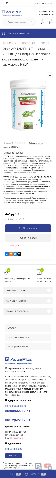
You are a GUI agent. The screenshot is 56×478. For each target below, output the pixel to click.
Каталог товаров (15, 33)
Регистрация (47, 3)
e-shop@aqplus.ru (15, 405)
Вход (37, 3)
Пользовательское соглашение (17, 463)
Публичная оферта (11, 467)
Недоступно (12, 245)
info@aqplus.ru (13, 448)
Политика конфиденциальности (18, 465)
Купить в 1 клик (28, 238)
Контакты (13, 456)
